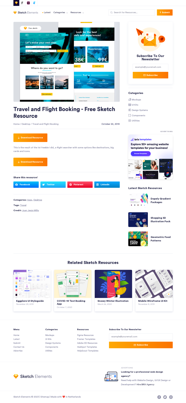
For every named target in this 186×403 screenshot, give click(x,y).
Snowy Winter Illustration (113, 301)
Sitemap (45, 397)
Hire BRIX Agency (145, 384)
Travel (23, 205)
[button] (165, 12)
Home (16, 124)
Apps (29, 200)
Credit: (26, 210)
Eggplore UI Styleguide (30, 301)
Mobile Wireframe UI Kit (152, 301)
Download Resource (30, 138)
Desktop (26, 124)
